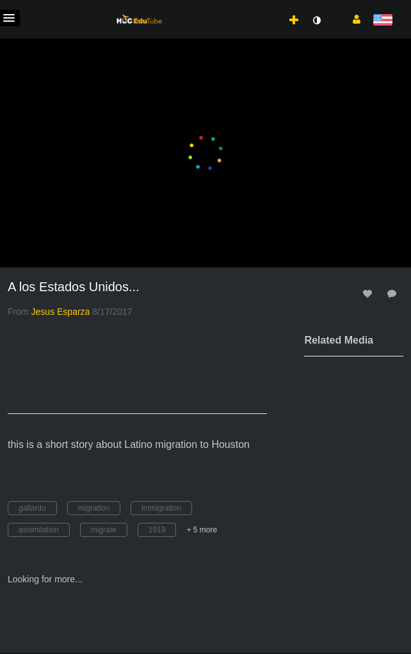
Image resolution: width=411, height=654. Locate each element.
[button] (352, 18)
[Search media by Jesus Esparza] (60, 312)
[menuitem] (265, 7)
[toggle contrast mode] (316, 20)
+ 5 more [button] (201, 529)
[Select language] (382, 21)
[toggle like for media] (369, 293)
